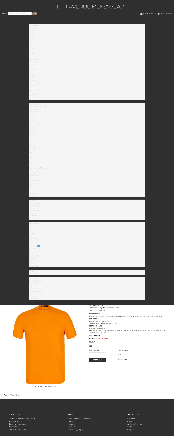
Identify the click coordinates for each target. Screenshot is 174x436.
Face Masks (33, 238)
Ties (30, 186)
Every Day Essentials (36, 281)
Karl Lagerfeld (33, 62)
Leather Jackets (34, 112)
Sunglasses (32, 258)
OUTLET (34, 301)
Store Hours (14, 426)
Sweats (31, 160)
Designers (35, 22)
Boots (31, 208)
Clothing (34, 101)
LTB (30, 64)
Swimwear (32, 162)
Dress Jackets (33, 173)
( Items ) (146, 13)
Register (162, 13)
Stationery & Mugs (35, 256)
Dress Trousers (34, 176)
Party (30, 286)
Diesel (31, 38)
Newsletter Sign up (134, 424)
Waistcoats (32, 178)
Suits (30, 171)
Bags (30, 226)
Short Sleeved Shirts (35, 124)
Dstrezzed (32, 44)
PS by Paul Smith (34, 82)
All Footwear (33, 201)
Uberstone (32, 98)
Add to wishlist (122, 359)
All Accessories (34, 223)
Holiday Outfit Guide (35, 288)
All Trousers (33, 127)
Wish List (169, 13)
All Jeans (32, 132)
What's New (33, 278)
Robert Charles (34, 91)
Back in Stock (33, 299)
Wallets (31, 263)
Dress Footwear (34, 206)
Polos (31, 155)
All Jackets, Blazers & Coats (38, 107)
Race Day (32, 196)
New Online (35, 20)
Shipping (71, 424)
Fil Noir (31, 49)
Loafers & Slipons (34, 211)
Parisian (31, 75)
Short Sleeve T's (34, 150)
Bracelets (32, 233)
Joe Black (32, 54)
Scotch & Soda (34, 93)
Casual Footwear (34, 203)
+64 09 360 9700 (133, 418)
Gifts (33, 269)
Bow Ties (32, 231)
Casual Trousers (34, 129)
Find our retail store (17, 424)
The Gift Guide (33, 271)
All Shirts (32, 119)
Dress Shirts (33, 183)
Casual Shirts (33, 122)
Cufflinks (32, 236)
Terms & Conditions (17, 429)
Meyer (31, 67)
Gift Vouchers (33, 273)
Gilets (31, 117)
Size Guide (72, 426)
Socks (31, 218)
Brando (31, 33)
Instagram (130, 429)
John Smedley (33, 59)
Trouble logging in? (75, 429)
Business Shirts (34, 181)
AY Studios (32, 31)
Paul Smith (32, 77)
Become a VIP (15, 421)
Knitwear (32, 145)
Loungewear (33, 142)
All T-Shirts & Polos (35, 147)
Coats (31, 114)
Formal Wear (33, 193)
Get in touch (131, 421)
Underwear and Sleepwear (37, 165)
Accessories (33, 216)
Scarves (31, 251)
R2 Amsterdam (34, 85)
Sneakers (32, 213)
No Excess (32, 69)
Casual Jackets (34, 109)
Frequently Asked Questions (79, 418)
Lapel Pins (32, 246)
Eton (30, 46)
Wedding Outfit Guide (36, 291)
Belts (30, 228)
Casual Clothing (35, 104)
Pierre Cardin (33, 80)
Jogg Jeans (32, 134)
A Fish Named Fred (35, 28)
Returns (70, 421)
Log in (156, 13)
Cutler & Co (32, 36)
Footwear (34, 198)
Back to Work (33, 283)
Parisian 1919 (33, 266)
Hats (30, 243)
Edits (33, 276)
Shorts (31, 157)
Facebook (130, 426)
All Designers (34, 25)
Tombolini (32, 96)
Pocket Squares (34, 248)
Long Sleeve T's (34, 152)
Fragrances (32, 241)
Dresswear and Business (38, 168)
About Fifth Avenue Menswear (22, 418)
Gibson (31, 51)
